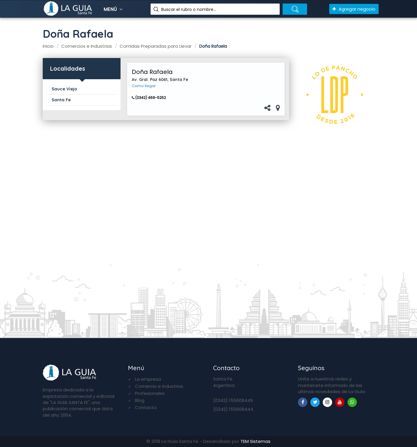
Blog (139, 400)
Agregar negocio (353, 9)
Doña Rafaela (152, 72)
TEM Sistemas (255, 441)
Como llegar (144, 86)
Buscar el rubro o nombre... (188, 9)
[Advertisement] (336, 232)
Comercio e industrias (159, 386)
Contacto (146, 407)
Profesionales (150, 393)
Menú (113, 9)
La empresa (148, 379)
